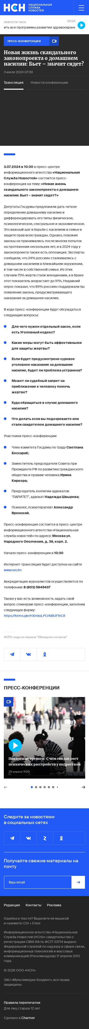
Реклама (54, 905)
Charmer (28, 1018)
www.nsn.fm (13, 570)
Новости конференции (49, 82)
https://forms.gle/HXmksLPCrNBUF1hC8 (34, 616)
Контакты (33, 905)
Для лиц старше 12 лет (22, 1008)
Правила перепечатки (22, 1002)
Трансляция (13, 82)
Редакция (12, 905)
